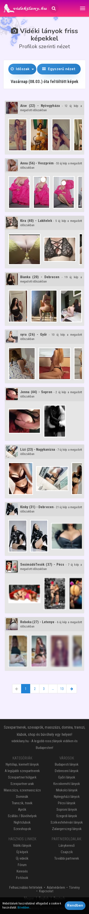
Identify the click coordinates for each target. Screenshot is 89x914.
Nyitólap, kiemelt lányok (22, 764)
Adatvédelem (56, 887)
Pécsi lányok (66, 803)
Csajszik (67, 852)
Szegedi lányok (66, 816)
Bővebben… (24, 907)
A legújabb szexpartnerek (22, 771)
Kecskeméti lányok (66, 784)
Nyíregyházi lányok (67, 796)
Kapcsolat (46, 891)
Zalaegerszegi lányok (67, 829)
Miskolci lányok (67, 790)
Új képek (22, 852)
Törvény (74, 887)
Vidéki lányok (22, 845)
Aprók (22, 809)
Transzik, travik (22, 803)
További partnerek (66, 858)
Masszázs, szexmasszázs (22, 790)
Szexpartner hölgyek (22, 777)
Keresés (22, 871)
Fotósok (22, 878)
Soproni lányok (66, 809)
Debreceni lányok (67, 771)
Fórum (22, 865)
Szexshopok (22, 829)
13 (62, 689)
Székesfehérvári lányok (67, 822)
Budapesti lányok (67, 764)
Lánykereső (67, 845)
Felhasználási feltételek (25, 887)
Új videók (22, 858)
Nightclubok (22, 822)
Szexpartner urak (22, 784)
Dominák (22, 796)
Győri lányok (66, 777)
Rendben (75, 905)
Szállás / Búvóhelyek (22, 816)
